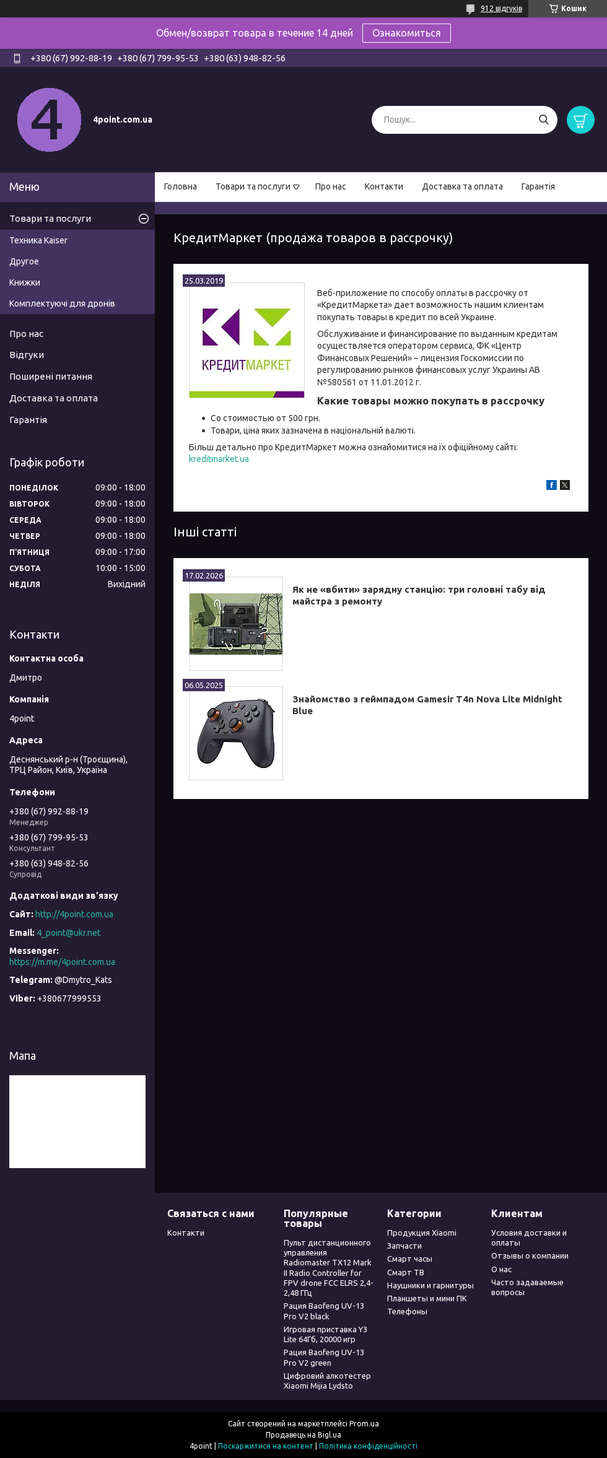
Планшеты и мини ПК (427, 1298)
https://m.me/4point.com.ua (62, 962)
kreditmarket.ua (219, 459)
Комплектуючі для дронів (62, 303)
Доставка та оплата (462, 186)
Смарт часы (409, 1258)
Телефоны (407, 1311)
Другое (24, 261)
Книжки (24, 282)
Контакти (384, 186)
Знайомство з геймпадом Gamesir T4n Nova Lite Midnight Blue (427, 705)
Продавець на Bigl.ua (303, 1435)
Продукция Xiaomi (421, 1232)
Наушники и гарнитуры (430, 1285)
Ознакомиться (406, 32)
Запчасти (404, 1245)
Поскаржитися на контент (265, 1446)
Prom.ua (364, 1424)
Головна (180, 186)
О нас (501, 1269)
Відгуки (26, 354)
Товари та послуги (253, 186)
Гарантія (538, 186)
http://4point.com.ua (74, 914)
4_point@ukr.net (68, 933)
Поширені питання (50, 376)
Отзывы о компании (530, 1255)
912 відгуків (501, 8)
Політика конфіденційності (368, 1446)
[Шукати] (543, 120)
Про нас (330, 186)
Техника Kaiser (38, 240)
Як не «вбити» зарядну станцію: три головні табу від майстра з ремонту (419, 595)
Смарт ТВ (405, 1272)
